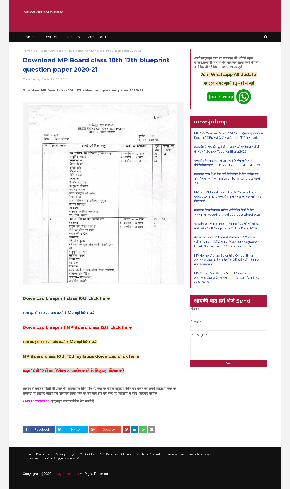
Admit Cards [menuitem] (96, 37)
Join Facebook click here (115, 454)
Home (27, 50)
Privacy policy (65, 454)
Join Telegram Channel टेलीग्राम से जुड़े (188, 454)
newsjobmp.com (65, 474)
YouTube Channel (148, 454)
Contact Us (87, 454)
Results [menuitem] (73, 37)
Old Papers (40, 50)
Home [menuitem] (28, 37)
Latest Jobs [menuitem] (50, 37)
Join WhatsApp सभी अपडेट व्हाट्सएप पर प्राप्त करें (51, 458)
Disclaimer (43, 454)
